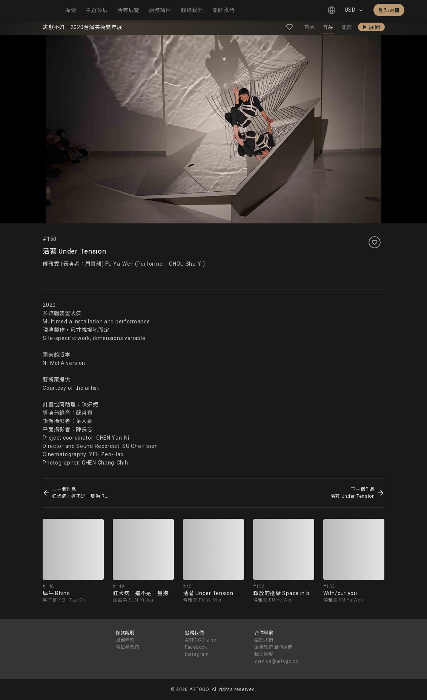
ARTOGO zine (201, 640)
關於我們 (263, 640)
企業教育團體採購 (273, 647)
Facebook (196, 647)
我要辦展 (263, 654)
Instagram (197, 654)
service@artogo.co (276, 661)
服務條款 (125, 640)
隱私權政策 (127, 647)
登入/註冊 (388, 10)
